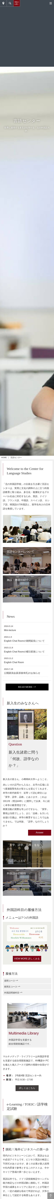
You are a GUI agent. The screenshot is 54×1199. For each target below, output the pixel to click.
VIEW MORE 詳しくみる (27, 958)
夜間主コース (10, 986)
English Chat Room (14, 662)
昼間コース (9, 980)
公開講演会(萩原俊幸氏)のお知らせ (22, 673)
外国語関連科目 (11, 992)
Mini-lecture (10, 630)
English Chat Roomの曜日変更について (24, 651)
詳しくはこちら (27, 1088)
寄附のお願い (17, 3)
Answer (39, 832)
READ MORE (25, 687)
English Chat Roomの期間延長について (24, 641)
